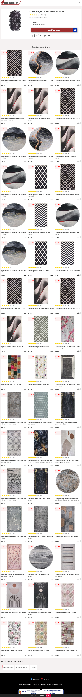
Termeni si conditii (25, 685)
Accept (48, 695)
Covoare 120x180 (22, 667)
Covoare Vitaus (8, 667)
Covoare (33, 667)
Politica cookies (57, 685)
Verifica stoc (62, 30)
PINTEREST (45, 679)
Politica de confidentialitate (42, 685)
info (25, 85)
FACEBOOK (35, 679)
